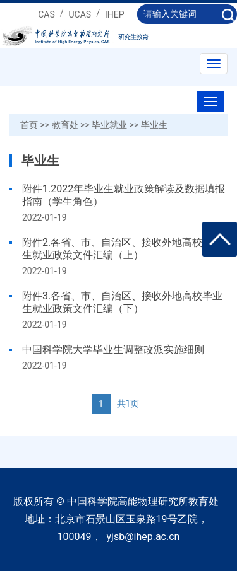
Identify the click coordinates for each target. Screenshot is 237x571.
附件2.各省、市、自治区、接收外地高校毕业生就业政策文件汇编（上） (122, 248)
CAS (46, 14)
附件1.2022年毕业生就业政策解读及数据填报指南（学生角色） (123, 195)
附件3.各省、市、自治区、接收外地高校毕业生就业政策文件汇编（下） (122, 302)
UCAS (80, 14)
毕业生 (154, 125)
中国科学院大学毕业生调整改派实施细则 (113, 349)
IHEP (115, 14)
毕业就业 (109, 125)
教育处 (65, 125)
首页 (29, 125)
